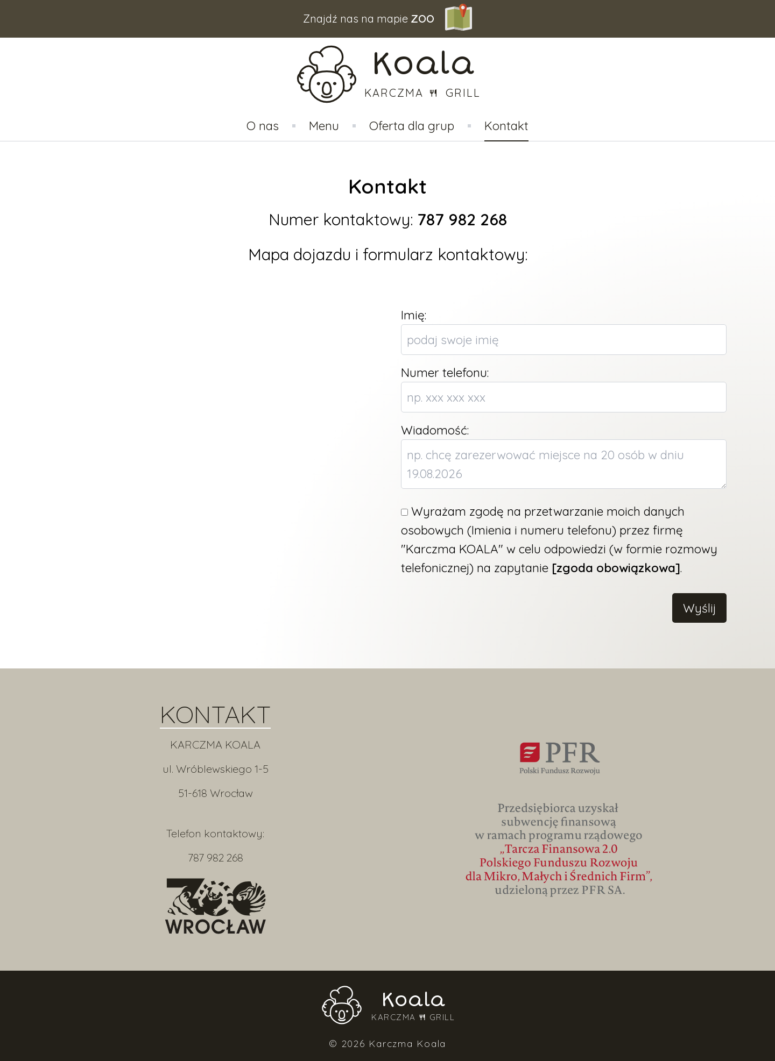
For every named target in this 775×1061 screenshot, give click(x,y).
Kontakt (506, 125)
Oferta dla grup (411, 125)
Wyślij (699, 608)
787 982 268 (215, 857)
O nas (262, 125)
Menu (324, 125)
